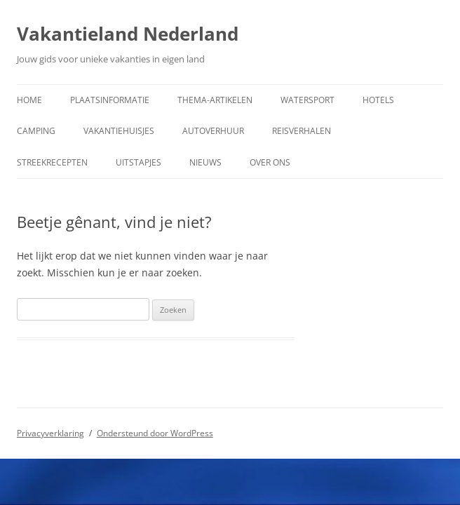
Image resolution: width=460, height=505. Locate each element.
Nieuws (205, 162)
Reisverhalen (301, 131)
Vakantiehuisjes (118, 131)
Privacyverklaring (50, 433)
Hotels (378, 100)
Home (29, 100)
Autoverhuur (213, 131)
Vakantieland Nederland (127, 33)
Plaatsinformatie (109, 100)
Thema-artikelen (214, 100)
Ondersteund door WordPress (155, 433)
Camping (36, 131)
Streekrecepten (52, 162)
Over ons (270, 162)
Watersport (307, 100)
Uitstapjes (138, 162)
